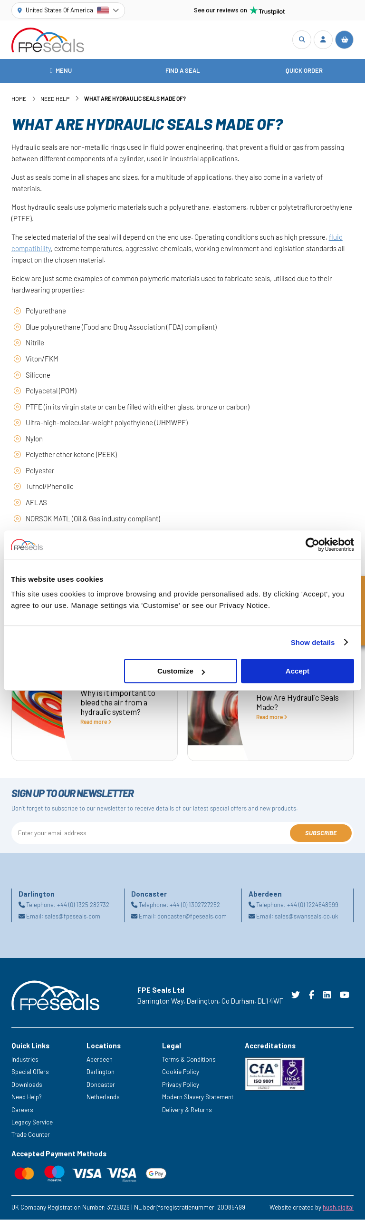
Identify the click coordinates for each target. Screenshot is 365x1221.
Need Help (54, 100)
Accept (297, 671)
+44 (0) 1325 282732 (83, 906)
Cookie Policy (180, 1073)
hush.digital (338, 1208)
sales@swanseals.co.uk (306, 917)
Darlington (100, 1073)
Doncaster (100, 1085)
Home (18, 100)
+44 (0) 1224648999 (312, 906)
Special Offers (30, 1073)
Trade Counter (30, 1136)
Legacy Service (32, 1123)
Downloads (26, 1085)
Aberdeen (99, 1060)
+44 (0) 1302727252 (195, 906)
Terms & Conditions (189, 1060)
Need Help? (26, 1098)
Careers (22, 1110)
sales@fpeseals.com (72, 917)
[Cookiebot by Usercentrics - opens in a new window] (312, 544)
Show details (313, 642)
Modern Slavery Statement (197, 1098)
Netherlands (103, 1098)
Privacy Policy (180, 1085)
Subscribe (320, 834)
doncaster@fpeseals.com (192, 917)
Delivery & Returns (187, 1110)
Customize (181, 671)
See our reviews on (239, 10)
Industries (24, 1060)
